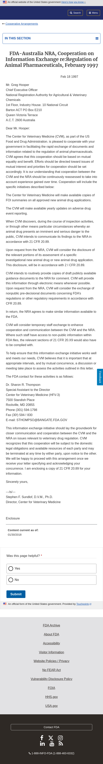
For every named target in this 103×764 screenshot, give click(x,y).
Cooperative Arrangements (21, 23)
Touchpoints (82, 604)
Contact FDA (51, 727)
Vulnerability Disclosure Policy (51, 679)
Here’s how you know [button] (73, 2)
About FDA (51, 634)
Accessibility (51, 643)
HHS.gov (51, 697)
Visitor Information (51, 652)
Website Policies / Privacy (51, 661)
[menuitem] (51, 534)
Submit (15, 594)
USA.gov (51, 705)
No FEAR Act (51, 670)
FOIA (51, 688)
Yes (17, 568)
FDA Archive (51, 625)
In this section (17, 38)
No (17, 580)
